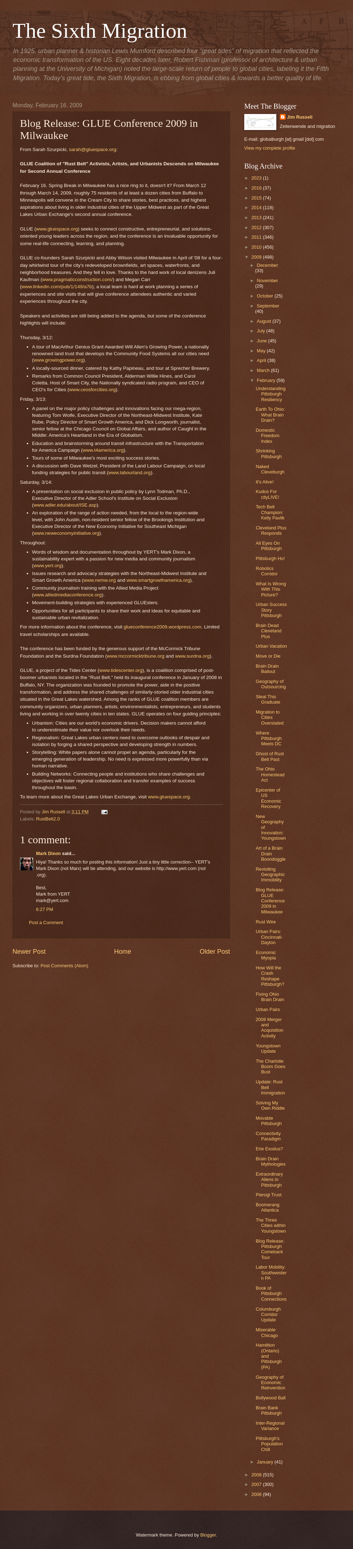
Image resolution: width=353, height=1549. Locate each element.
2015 (257, 198)
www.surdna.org (192, 656)
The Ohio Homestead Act (270, 774)
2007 (257, 1484)
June (262, 340)
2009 (257, 257)
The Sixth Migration (99, 30)
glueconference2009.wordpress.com (162, 627)
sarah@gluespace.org (92, 149)
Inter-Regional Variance (270, 1425)
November (267, 280)
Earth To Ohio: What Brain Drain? (270, 414)
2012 (257, 227)
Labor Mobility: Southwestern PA (271, 1272)
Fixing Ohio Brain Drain (270, 996)
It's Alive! (264, 482)
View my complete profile (269, 148)
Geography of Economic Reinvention (270, 1382)
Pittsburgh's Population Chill (269, 1444)
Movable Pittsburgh (269, 1120)
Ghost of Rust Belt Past (270, 756)
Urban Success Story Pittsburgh (271, 610)
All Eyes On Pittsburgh (269, 545)
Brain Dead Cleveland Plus (268, 631)
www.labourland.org (129, 472)
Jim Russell (300, 117)
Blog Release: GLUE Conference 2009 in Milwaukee (270, 901)
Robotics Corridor (267, 571)
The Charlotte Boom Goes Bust (270, 1066)
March (264, 370)
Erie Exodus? (269, 1148)
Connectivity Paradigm (268, 1136)
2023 (257, 178)
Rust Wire (266, 921)
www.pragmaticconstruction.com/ (77, 279)
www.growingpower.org (58, 360)
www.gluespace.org (57, 229)
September (268, 306)
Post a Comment (46, 922)
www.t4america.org (103, 450)
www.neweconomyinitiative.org (66, 533)
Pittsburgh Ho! (270, 558)
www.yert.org (47, 565)
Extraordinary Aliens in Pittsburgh (269, 1179)
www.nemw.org (99, 580)
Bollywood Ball (271, 1397)
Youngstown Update (268, 1048)
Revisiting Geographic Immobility (270, 874)
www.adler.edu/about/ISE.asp (65, 505)
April (262, 360)
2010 (257, 247)
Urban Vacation (271, 646)
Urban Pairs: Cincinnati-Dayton (269, 937)
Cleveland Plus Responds (271, 530)
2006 (257, 1494)
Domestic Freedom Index (268, 436)
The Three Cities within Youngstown (271, 1225)
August (264, 321)
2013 (257, 217)
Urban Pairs (268, 1009)
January (265, 1462)
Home (122, 951)
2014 (257, 207)
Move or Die (268, 656)
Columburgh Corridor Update (268, 1314)
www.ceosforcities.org (92, 389)
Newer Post (29, 951)
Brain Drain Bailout (267, 668)
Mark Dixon (48, 853)
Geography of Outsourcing (271, 684)
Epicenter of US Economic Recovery (268, 798)
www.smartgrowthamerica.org (158, 580)
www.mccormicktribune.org (135, 656)
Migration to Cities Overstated (269, 717)
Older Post (215, 951)
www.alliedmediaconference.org (68, 594)
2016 (257, 188)
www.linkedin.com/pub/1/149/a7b (57, 286)
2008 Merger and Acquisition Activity (269, 1027)
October (265, 296)
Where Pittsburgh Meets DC (269, 738)
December (267, 265)
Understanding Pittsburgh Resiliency (271, 394)
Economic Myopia (266, 955)
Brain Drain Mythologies (271, 1161)
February (266, 380)
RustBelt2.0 (48, 819)
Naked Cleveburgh (270, 469)
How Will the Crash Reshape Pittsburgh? (270, 976)
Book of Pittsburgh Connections (271, 1293)
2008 (257, 1474)
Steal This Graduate (268, 699)
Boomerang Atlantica (268, 1207)
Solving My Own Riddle (270, 1105)
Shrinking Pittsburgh (269, 453)
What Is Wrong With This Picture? (271, 589)
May (262, 350)
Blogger (208, 1535)
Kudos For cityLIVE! (267, 494)
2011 (257, 237)
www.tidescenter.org (120, 670)
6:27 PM (44, 909)
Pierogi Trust (268, 1194)
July (261, 330)
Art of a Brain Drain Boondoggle (271, 853)
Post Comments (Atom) (64, 965)
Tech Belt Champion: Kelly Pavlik (270, 512)
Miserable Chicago (267, 1332)
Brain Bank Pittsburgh (269, 1410)
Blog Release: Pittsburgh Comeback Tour (270, 1249)
